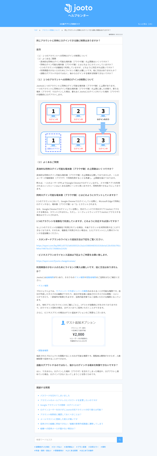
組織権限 (50, 277)
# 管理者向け (58, 450)
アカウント (66, 24)
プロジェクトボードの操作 (96, 24)
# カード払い (57, 447)
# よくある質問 (72, 450)
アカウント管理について (51, 30)
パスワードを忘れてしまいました (55, 395)
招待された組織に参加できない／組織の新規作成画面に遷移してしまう (71, 423)
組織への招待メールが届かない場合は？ (58, 428)
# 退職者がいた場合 (42, 447)
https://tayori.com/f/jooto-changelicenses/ (56, 260)
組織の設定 (78, 24)
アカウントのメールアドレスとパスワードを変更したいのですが (68, 400)
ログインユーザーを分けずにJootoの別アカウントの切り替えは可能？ (71, 409)
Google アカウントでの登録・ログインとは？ (60, 404)
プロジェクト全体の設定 (119, 24)
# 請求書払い (69, 447)
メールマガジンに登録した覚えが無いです (59, 419)
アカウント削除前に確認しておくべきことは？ (61, 414)
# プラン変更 (81, 447)
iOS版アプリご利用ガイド (21, 24)
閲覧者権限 (91, 277)
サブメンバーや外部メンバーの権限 (71, 291)
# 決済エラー (94, 447)
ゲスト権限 (79, 277)
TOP (35, 30)
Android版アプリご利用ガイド (46, 24)
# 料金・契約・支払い (42, 450)
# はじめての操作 (86, 450)
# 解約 (103, 447)
